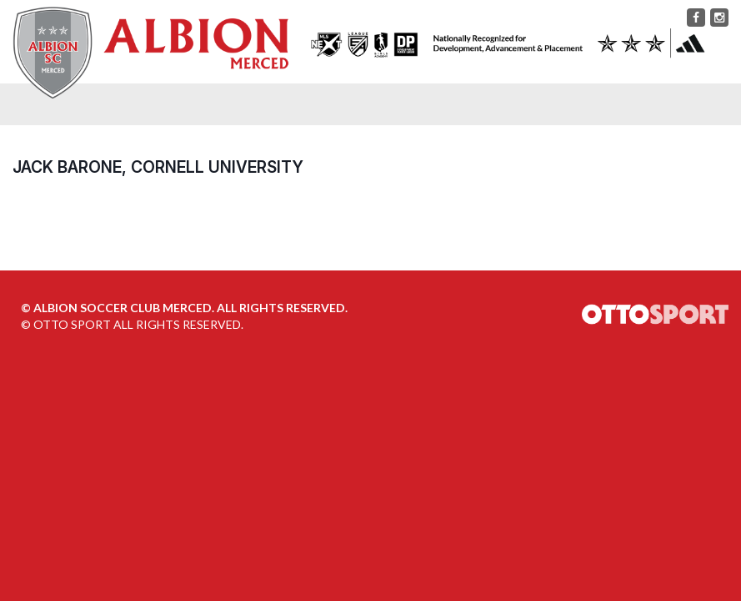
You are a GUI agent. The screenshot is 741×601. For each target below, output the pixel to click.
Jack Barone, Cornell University (158, 167)
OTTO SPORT (72, 324)
